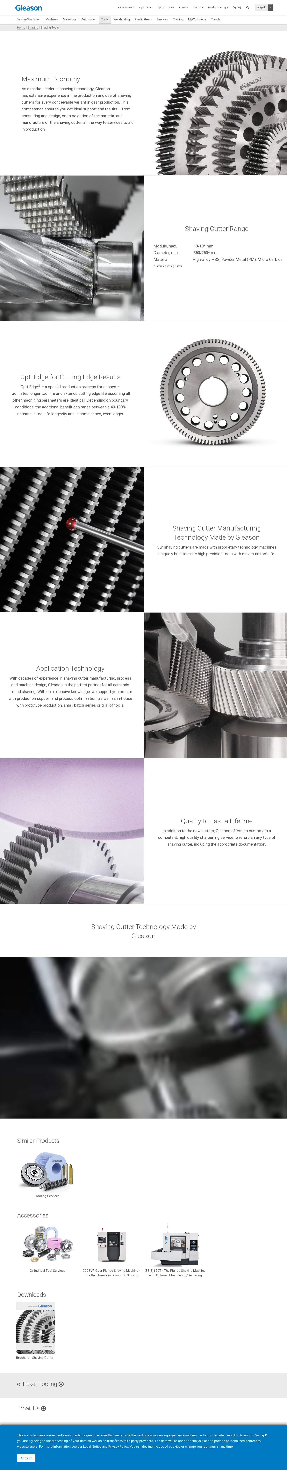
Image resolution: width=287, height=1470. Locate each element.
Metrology (69, 19)
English (261, 7)
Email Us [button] (31, 1408)
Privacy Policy (118, 1446)
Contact (198, 7)
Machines (51, 19)
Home (21, 27)
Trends (215, 19)
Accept (26, 1458)
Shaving (33, 27)
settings (210, 1446)
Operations (145, 7)
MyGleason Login (218, 7)
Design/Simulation (28, 19)
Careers (183, 7)
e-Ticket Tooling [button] (40, 1384)
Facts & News (126, 7)
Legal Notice (92, 1446)
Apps (161, 7)
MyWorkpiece (197, 19)
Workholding (121, 19)
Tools (105, 19)
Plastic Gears (143, 19)
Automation (89, 19)
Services (162, 19)
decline (147, 1446)
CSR (171, 7)
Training (178, 19)
